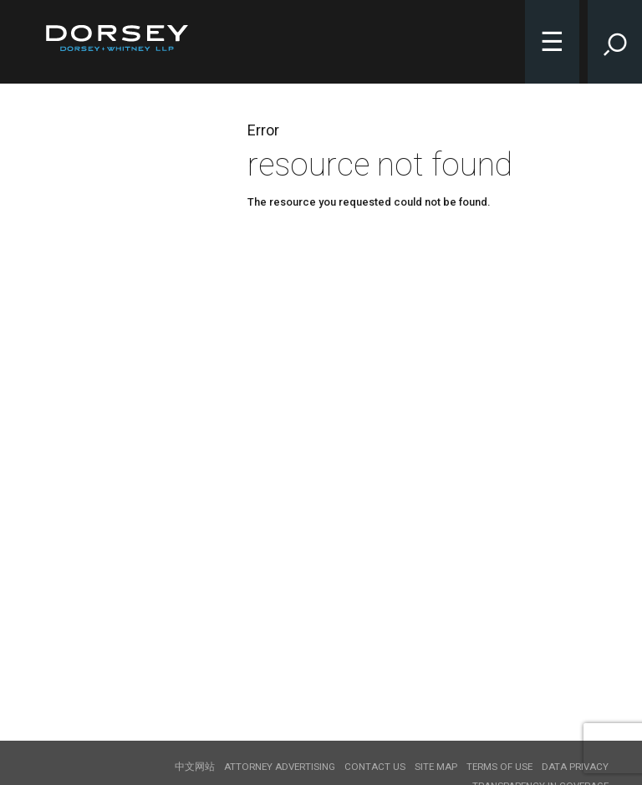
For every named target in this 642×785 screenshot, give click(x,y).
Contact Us (374, 766)
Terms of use (499, 766)
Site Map (436, 766)
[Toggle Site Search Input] (615, 42)
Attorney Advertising (279, 766)
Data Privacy (575, 766)
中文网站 (195, 766)
